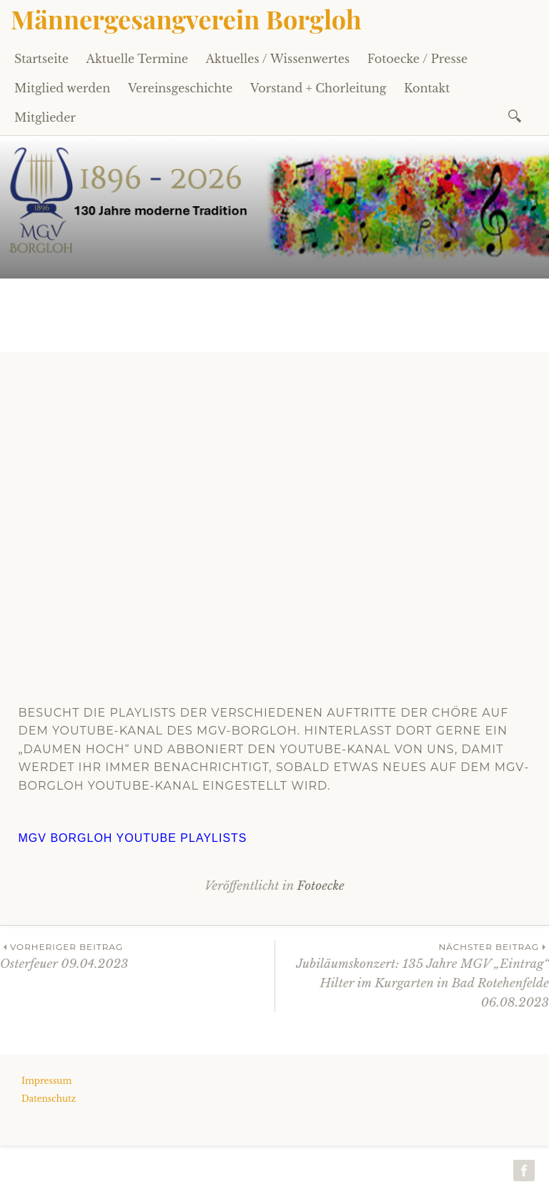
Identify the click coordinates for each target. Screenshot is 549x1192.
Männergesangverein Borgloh (186, 18)
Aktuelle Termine (137, 59)
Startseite (41, 59)
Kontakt (427, 88)
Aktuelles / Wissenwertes (278, 59)
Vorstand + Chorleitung (318, 88)
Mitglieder (45, 117)
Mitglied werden (62, 88)
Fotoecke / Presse (417, 59)
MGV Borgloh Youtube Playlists (133, 838)
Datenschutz (48, 1098)
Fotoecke (320, 885)
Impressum (46, 1080)
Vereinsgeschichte (180, 88)
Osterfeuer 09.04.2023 (137, 955)
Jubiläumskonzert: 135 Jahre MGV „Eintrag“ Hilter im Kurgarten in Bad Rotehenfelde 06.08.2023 (412, 975)
